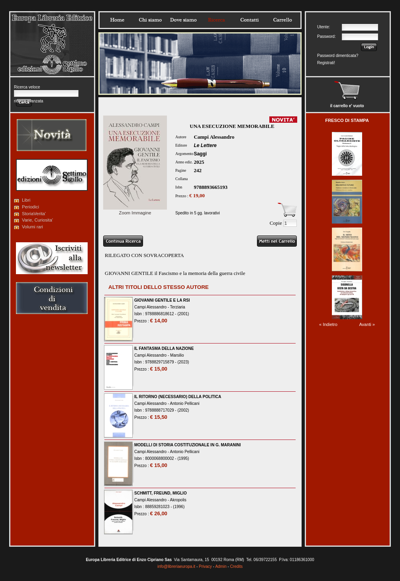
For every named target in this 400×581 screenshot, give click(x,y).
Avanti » (367, 324)
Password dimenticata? (337, 55)
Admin (220, 566)
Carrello (282, 20)
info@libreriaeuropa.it (176, 566)
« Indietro (328, 324)
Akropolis (178, 500)
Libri (26, 200)
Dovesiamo (183, 20)
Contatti (249, 20)
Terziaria (177, 307)
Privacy (205, 566)
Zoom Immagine (135, 210)
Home (117, 20)
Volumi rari (32, 226)
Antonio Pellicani (185, 403)
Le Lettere (205, 145)
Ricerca (216, 20)
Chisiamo (150, 20)
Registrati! (326, 63)
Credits (236, 566)
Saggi (200, 154)
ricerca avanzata (28, 101)
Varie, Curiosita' (37, 220)
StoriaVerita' (34, 213)
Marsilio (177, 355)
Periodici (30, 206)
